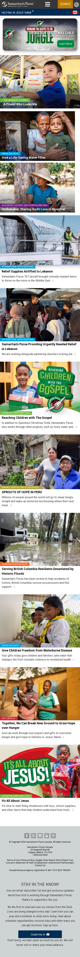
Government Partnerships (61, 863)
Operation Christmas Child (16, 413)
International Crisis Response (17, 267)
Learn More (65, 44)
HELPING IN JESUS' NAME (17, 12)
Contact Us (40, 865)
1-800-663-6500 (40, 855)
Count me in (40, 934)
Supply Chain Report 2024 (48, 860)
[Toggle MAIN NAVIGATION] (47, 4)
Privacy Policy (28, 860)
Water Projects (10, 646)
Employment (41, 863)
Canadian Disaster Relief (15, 564)
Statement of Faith (24, 863)
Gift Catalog (8, 718)
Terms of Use (13, 860)
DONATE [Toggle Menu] (65, 4)
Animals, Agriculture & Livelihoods (20, 487)
